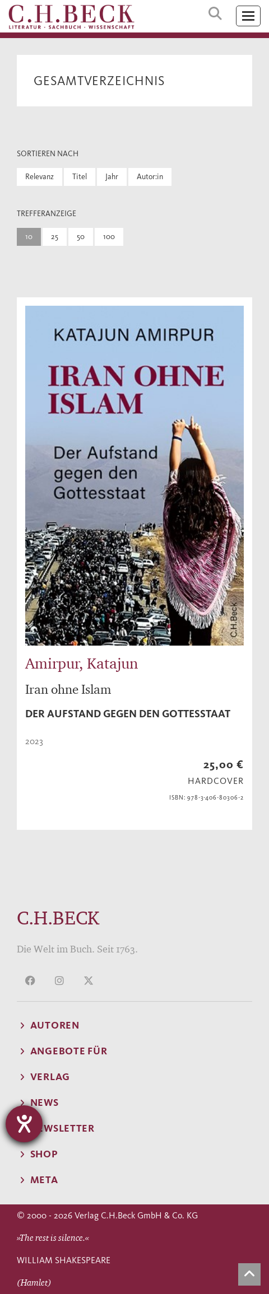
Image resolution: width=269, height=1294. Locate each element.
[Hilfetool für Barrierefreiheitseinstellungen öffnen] (24, 1123)
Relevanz (39, 176)
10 (29, 236)
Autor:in (150, 176)
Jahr (111, 176)
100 (109, 236)
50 (81, 236)
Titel (79, 176)
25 (54, 236)
